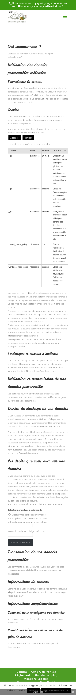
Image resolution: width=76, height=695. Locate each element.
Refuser (28, 138)
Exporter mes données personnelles (28, 515)
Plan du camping (45, 675)
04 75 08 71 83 (41, 3)
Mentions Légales (36, 678)
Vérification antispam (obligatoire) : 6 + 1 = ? (27, 531)
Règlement (22, 675)
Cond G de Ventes (43, 671)
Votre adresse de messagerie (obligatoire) (27, 522)
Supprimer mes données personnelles (29, 518)
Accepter (14, 138)
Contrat (22, 671)
